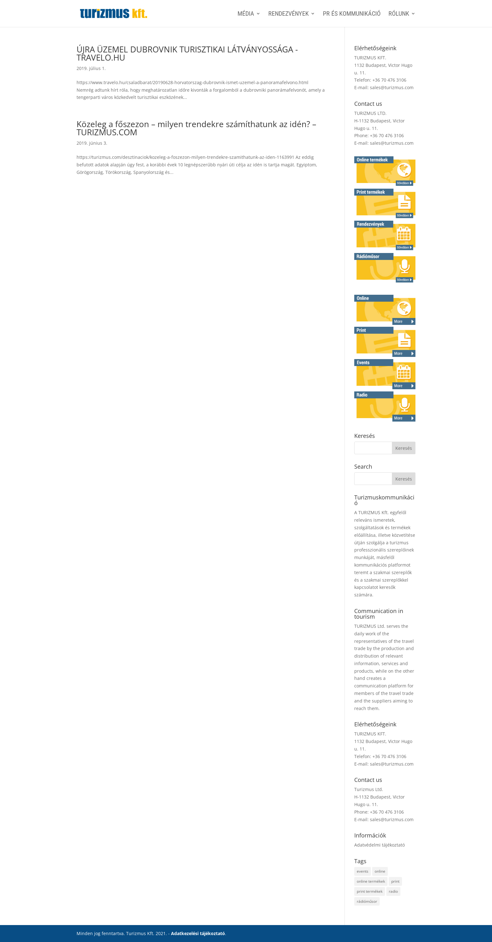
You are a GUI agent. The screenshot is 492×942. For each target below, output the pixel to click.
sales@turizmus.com (392, 87)
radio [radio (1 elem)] (393, 891)
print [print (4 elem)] (395, 881)
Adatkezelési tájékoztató (198, 933)
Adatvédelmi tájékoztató (379, 845)
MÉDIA (246, 14)
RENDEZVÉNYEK (288, 14)
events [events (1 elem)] (362, 871)
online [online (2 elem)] (380, 871)
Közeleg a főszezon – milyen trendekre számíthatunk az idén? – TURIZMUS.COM (196, 128)
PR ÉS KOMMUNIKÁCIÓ (352, 14)
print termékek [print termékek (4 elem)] (369, 891)
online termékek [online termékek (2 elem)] (371, 881)
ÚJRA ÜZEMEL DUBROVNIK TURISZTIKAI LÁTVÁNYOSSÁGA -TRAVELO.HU (187, 53)
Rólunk (398, 14)
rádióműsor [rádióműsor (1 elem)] (367, 901)
